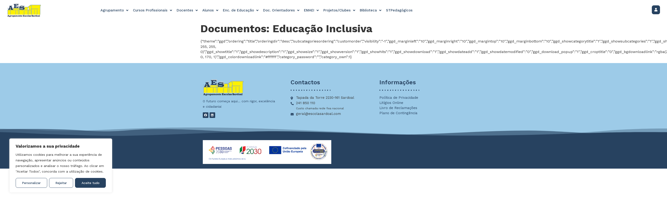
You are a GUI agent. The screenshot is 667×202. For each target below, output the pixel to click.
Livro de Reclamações (398, 108)
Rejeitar (61, 183)
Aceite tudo (90, 183)
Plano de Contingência (398, 113)
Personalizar (31, 183)
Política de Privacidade (398, 98)
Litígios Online (391, 103)
